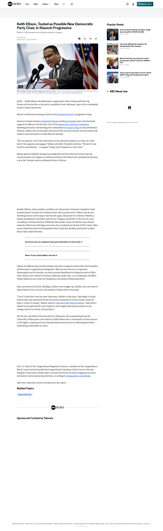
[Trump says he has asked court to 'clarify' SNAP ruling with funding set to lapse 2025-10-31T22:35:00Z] (129, 78)
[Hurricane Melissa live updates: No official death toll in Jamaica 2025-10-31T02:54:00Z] (129, 49)
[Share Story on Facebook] (78, 39)
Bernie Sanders (70, 122)
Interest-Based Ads (80, 525)
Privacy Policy (29, 525)
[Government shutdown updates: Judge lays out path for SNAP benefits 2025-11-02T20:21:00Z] (129, 35)
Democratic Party (66, 115)
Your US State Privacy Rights (43, 525)
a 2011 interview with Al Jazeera (69, 303)
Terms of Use (109, 525)
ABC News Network (18, 525)
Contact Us (146, 525)
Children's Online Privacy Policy (63, 525)
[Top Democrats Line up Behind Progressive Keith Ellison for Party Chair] (57, 243)
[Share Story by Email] (90, 39)
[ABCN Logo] (14, 4)
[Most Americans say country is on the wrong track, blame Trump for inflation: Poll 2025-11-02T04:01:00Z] (129, 64)
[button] (72, 4)
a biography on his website (78, 376)
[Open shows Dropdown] (46, 4)
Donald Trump (72, 128)
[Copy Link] (96, 39)
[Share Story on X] (84, 39)
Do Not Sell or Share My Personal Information (128, 525)
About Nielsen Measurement (95, 525)
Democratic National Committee (73, 125)
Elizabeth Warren (50, 122)
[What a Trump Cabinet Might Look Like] (57, 256)
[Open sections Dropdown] (63, 4)
